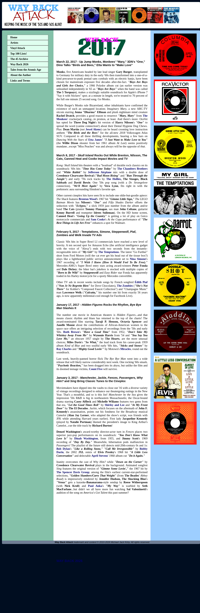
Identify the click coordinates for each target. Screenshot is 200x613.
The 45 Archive (19, 59)
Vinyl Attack (17, 48)
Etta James (95, 139)
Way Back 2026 (19, 64)
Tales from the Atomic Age (25, 69)
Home (13, 37)
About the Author (20, 75)
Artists (14, 42)
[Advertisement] (28, 147)
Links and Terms (20, 80)
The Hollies (113, 179)
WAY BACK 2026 (69, 561)
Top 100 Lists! (18, 53)
